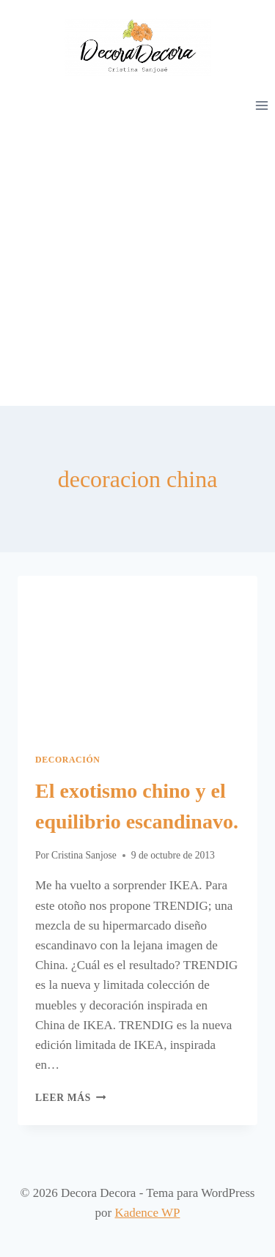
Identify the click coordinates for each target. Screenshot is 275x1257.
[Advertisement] (137, 261)
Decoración (67, 759)
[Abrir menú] (261, 105)
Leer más (70, 1097)
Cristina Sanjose (84, 855)
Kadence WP (147, 1213)
